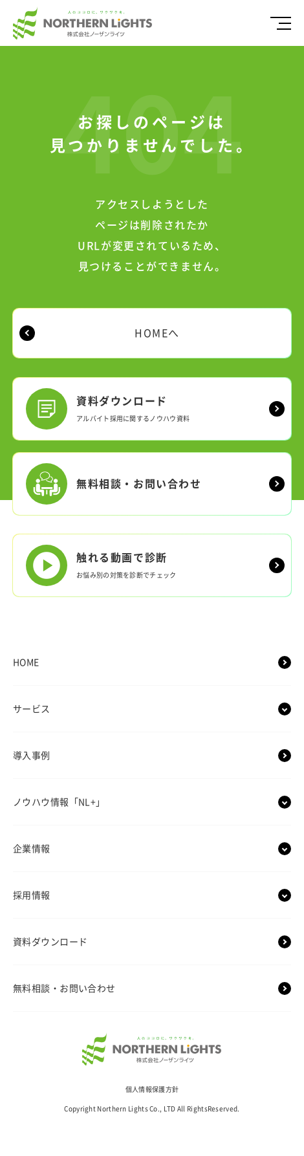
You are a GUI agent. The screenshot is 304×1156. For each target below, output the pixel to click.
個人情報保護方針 (152, 1089)
